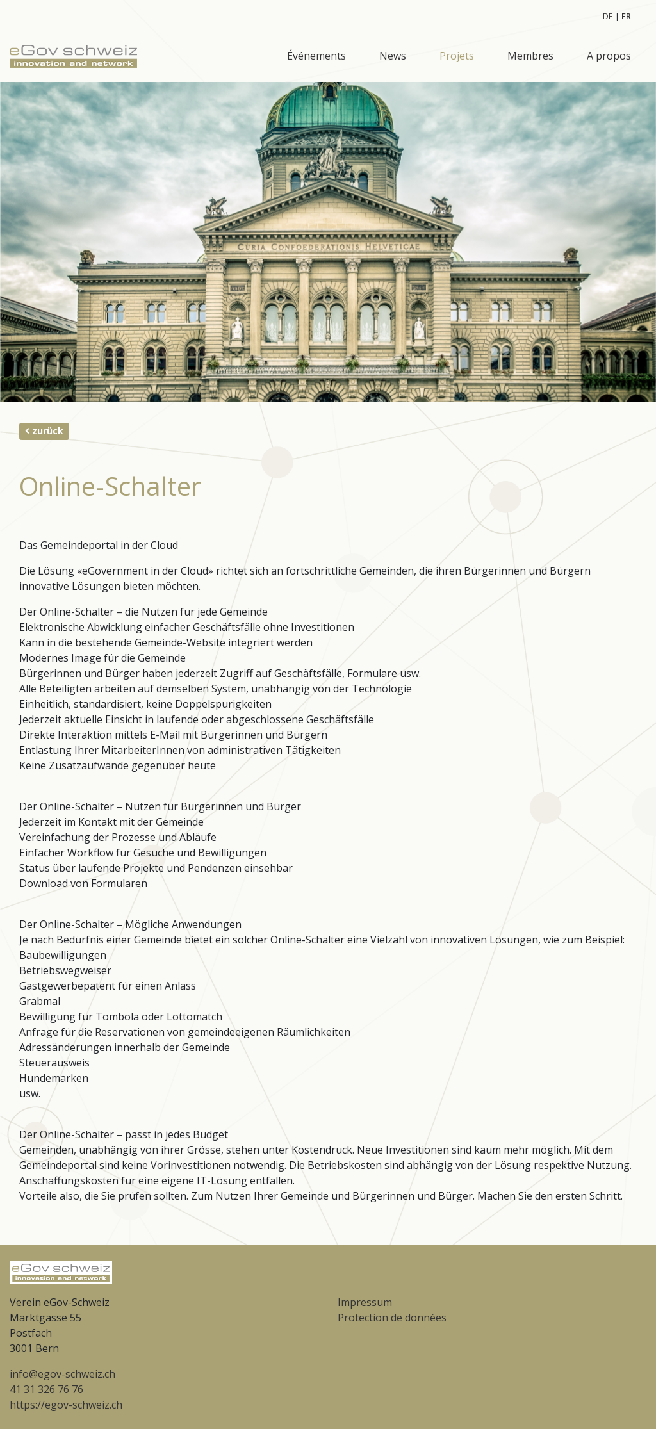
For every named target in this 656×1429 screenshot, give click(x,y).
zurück (44, 431)
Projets (456, 56)
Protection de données (392, 1318)
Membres (530, 56)
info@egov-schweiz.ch (62, 1374)
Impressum (365, 1302)
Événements (316, 56)
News (392, 56)
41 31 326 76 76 (46, 1389)
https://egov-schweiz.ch (66, 1405)
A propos (609, 56)
